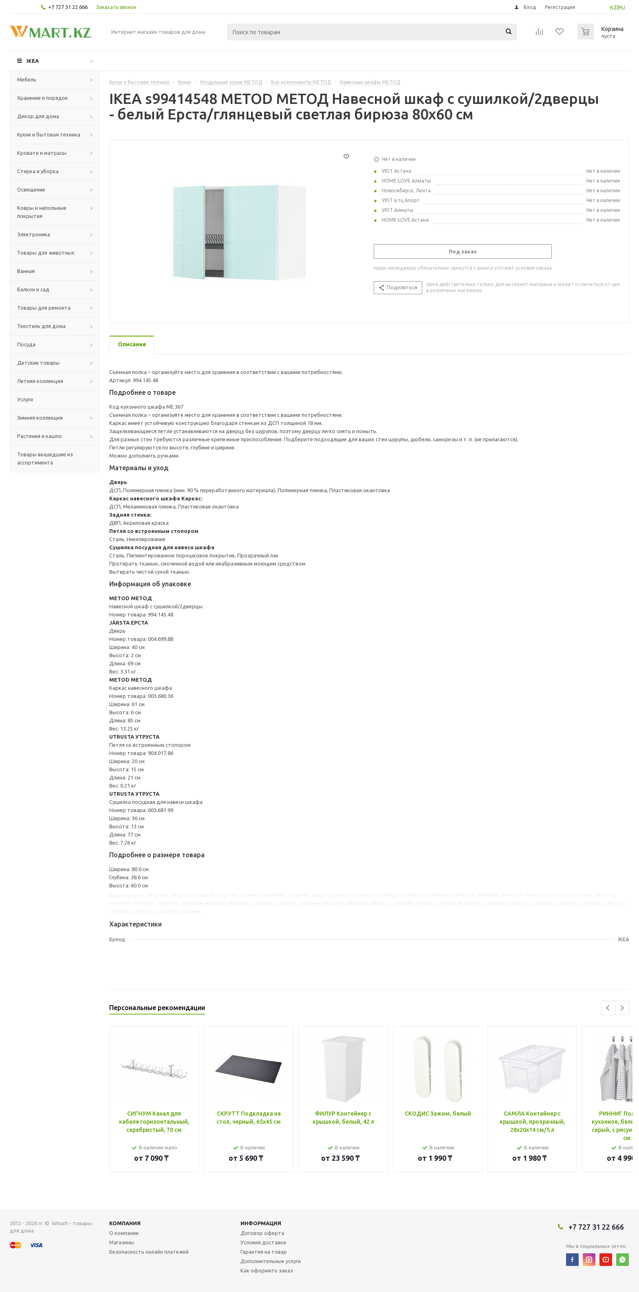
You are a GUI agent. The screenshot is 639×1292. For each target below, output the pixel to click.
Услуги (25, 399)
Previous (608, 1008)
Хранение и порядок (42, 98)
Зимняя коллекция (40, 417)
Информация (260, 1223)
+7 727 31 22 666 (68, 7)
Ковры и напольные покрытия (41, 212)
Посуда (26, 344)
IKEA (32, 61)
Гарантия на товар (263, 1252)
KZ (613, 7)
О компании (124, 1233)
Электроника (33, 234)
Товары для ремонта (44, 307)
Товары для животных (46, 252)
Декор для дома (38, 116)
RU (621, 7)
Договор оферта (262, 1233)
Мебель (26, 79)
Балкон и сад (33, 289)
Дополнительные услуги (270, 1261)
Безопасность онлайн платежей (149, 1252)
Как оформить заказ (266, 1270)
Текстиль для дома (41, 326)
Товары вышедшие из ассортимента (45, 458)
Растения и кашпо (39, 436)
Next (622, 1008)
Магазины (121, 1242)
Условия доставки (263, 1242)
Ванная (26, 271)
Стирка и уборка (38, 171)
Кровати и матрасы (41, 153)
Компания (125, 1223)
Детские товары (38, 362)
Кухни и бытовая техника (48, 134)
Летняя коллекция (40, 381)
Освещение (31, 189)
